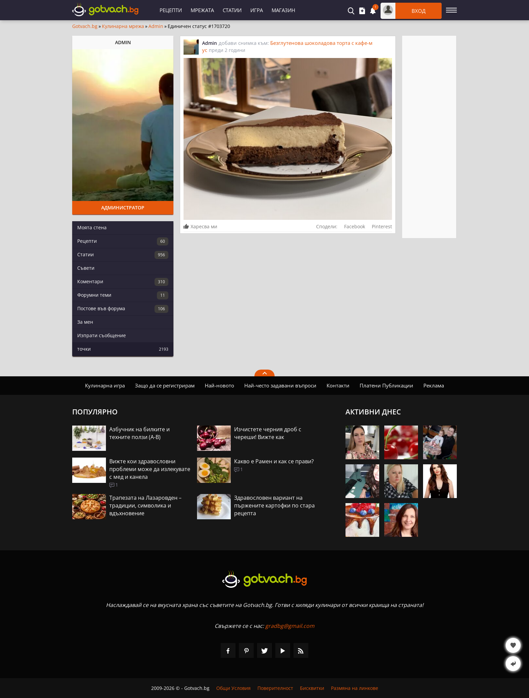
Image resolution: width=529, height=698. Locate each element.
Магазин (283, 10)
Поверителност (275, 688)
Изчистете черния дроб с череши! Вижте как (267, 433)
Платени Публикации (386, 385)
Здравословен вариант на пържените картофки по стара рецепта (274, 505)
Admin (155, 26)
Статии (232, 10)
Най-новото (219, 385)
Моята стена (92, 227)
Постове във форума (122, 309)
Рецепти (171, 10)
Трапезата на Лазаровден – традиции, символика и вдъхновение (145, 505)
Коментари (122, 282)
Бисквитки (312, 688)
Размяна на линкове (354, 688)
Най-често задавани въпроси (280, 385)
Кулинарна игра (105, 385)
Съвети (85, 268)
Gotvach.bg (85, 26)
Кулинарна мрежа (123, 26)
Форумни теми (122, 295)
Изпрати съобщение (101, 335)
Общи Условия (233, 688)
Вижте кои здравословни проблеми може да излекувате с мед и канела (149, 469)
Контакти (338, 385)
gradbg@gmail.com (289, 626)
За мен (85, 322)
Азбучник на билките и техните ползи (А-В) (139, 433)
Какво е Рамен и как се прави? (274, 461)
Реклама (433, 385)
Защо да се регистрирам (165, 385)
